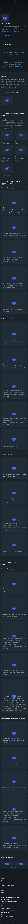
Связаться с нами (5, 880)
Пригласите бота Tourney (11, 589)
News (2, 890)
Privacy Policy (4, 905)
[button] (11, 867)
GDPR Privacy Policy (5, 908)
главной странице (20, 845)
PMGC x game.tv (5, 892)
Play (2, 876)
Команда (3, 878)
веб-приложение (16, 339)
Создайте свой (5, 35)
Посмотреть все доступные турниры (13, 66)
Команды (3, 888)
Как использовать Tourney (7, 885)
